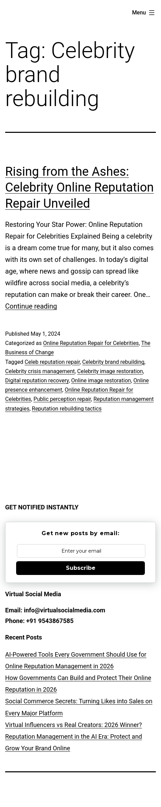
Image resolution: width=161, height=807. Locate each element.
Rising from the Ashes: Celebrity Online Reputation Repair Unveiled (79, 187)
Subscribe (80, 568)
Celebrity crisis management (40, 371)
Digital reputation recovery (37, 380)
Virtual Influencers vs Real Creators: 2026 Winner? (73, 724)
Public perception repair (62, 399)
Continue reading (31, 306)
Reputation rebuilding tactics (67, 408)
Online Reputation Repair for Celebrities (91, 343)
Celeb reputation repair (52, 362)
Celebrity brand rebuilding (113, 362)
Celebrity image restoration (110, 371)
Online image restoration (101, 380)
